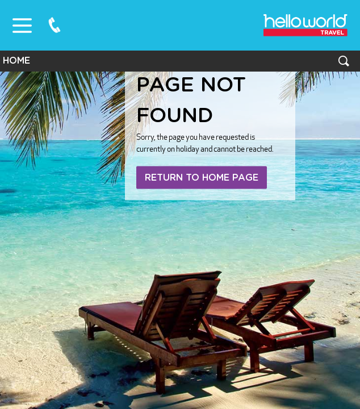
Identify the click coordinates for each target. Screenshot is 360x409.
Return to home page (201, 177)
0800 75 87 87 (54, 25)
